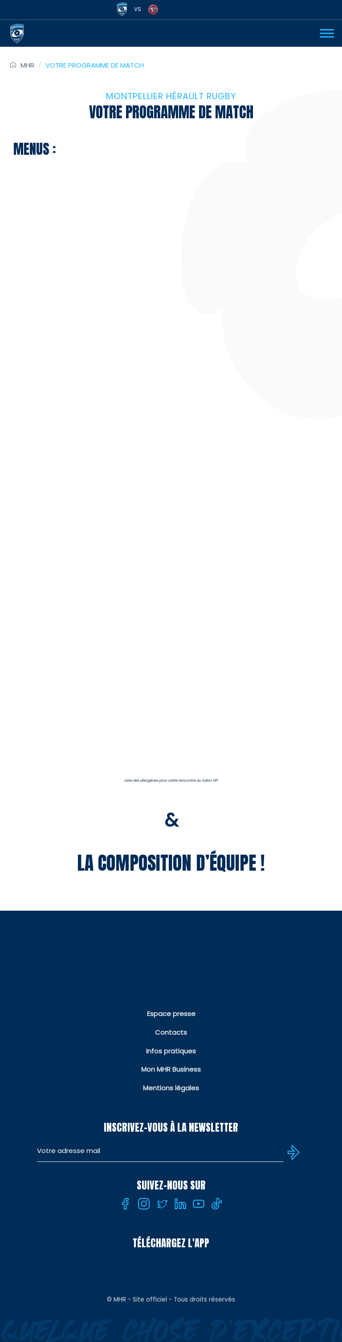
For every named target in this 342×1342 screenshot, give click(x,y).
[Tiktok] (217, 1203)
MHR (27, 65)
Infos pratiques (171, 1051)
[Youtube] (198, 1203)
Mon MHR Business (171, 1069)
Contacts (171, 1032)
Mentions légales (171, 1088)
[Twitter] (162, 1203)
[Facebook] (125, 1203)
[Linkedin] (180, 1203)
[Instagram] (144, 1203)
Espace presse (171, 1013)
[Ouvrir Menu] (327, 33)
